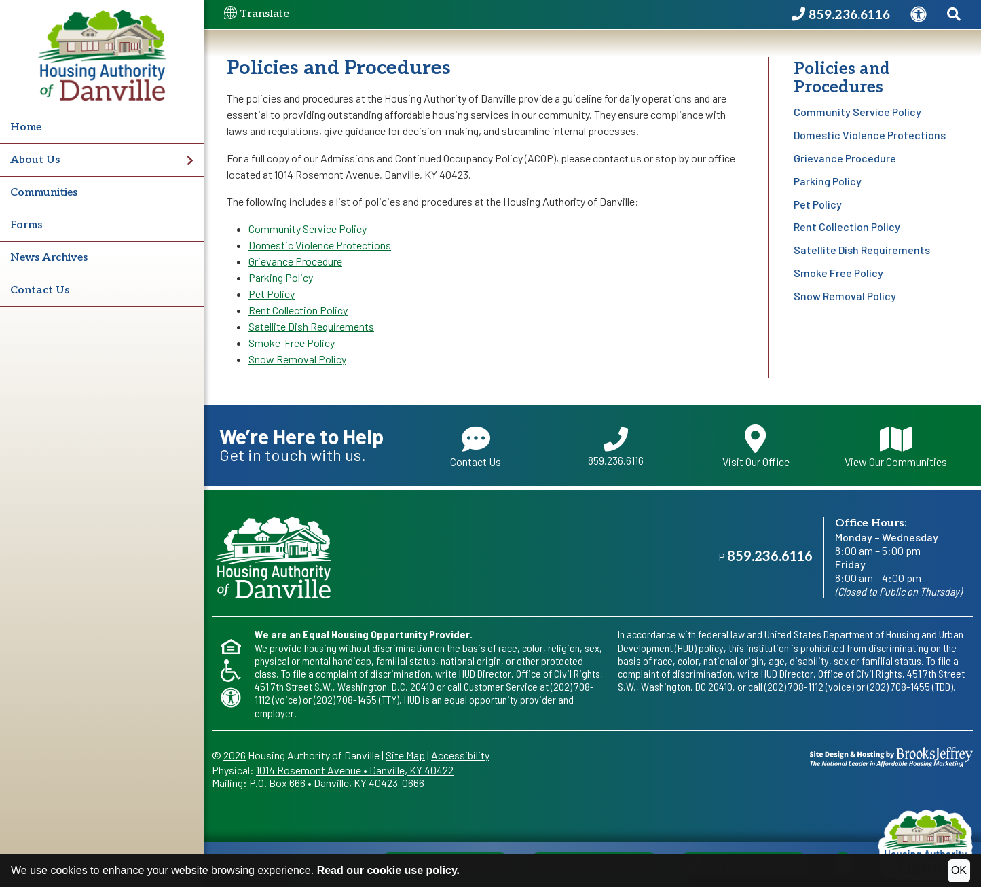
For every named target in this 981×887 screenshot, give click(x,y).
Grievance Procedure (845, 157)
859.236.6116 (616, 447)
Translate (256, 14)
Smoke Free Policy (838, 272)
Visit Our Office (756, 446)
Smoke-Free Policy (291, 342)
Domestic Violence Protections (870, 134)
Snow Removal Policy (845, 295)
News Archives (49, 257)
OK (959, 870)
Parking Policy (828, 181)
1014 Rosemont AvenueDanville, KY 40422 (355, 769)
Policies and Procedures (842, 78)
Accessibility (460, 754)
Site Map (405, 754)
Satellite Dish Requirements (862, 249)
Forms (26, 225)
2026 (234, 754)
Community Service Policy (857, 111)
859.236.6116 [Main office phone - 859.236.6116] (770, 557)
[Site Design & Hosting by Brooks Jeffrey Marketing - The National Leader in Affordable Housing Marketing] (891, 755)
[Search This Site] (954, 14)
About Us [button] (101, 159)
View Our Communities (896, 446)
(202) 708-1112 (793, 686)
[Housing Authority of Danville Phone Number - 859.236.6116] (841, 14)
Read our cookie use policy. (388, 870)
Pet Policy (818, 204)
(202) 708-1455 (345, 699)
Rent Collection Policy (847, 226)
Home (25, 127)
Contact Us (39, 290)
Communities (43, 192)
